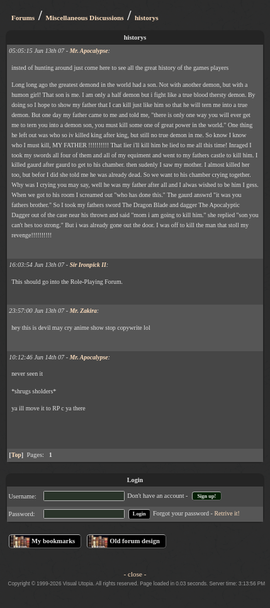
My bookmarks (53, 541)
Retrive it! (227, 513)
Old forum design (135, 541)
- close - (135, 574)
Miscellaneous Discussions (84, 17)
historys (147, 17)
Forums (23, 17)
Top (16, 454)
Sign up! (206, 496)
